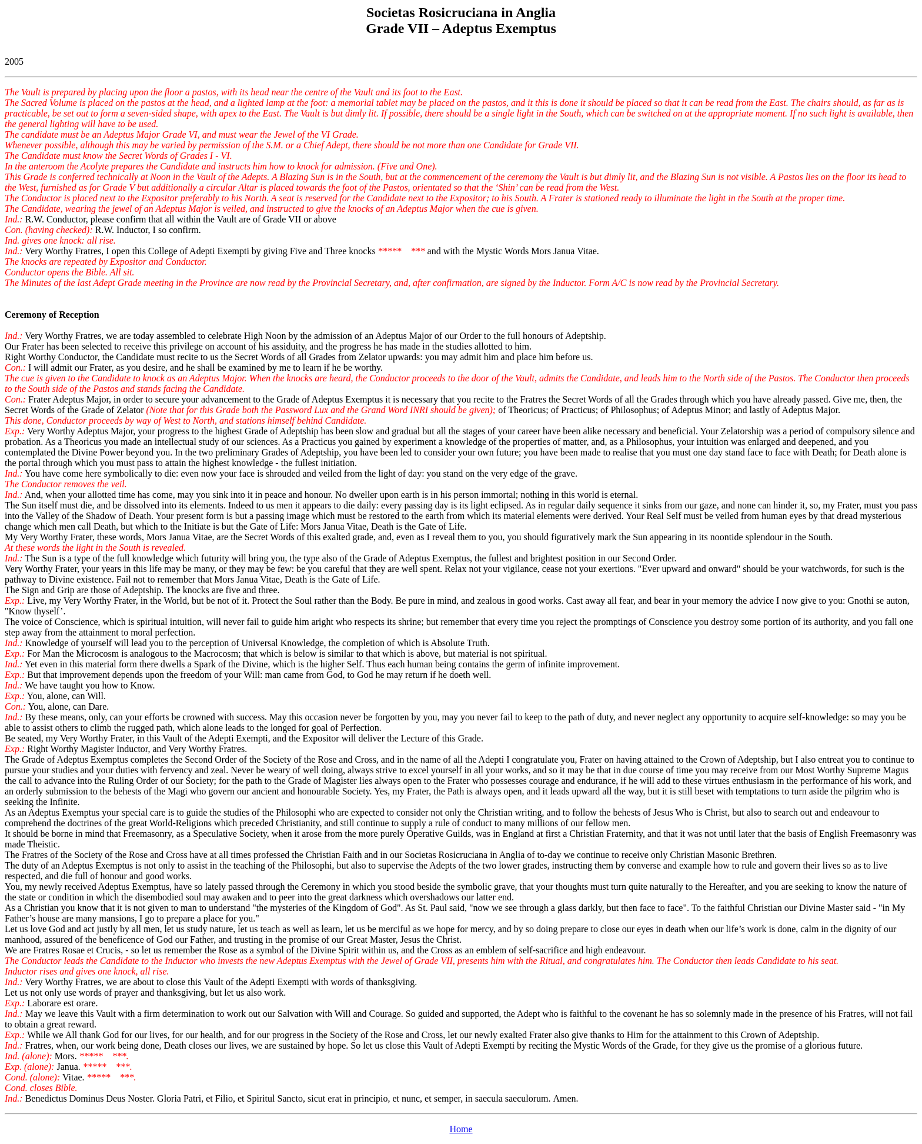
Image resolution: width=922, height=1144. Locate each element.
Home (460, 1129)
